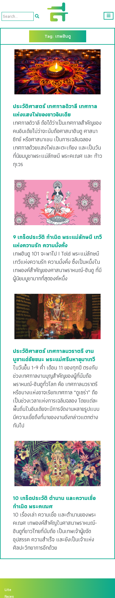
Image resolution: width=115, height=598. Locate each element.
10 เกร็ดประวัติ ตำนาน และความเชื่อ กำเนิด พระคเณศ (54, 502)
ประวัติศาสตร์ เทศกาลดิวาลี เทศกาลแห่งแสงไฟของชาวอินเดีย (55, 110)
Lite (8, 590)
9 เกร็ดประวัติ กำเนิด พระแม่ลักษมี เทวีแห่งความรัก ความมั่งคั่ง (57, 241)
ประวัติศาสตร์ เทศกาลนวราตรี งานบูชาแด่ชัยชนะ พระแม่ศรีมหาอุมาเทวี (54, 355)
